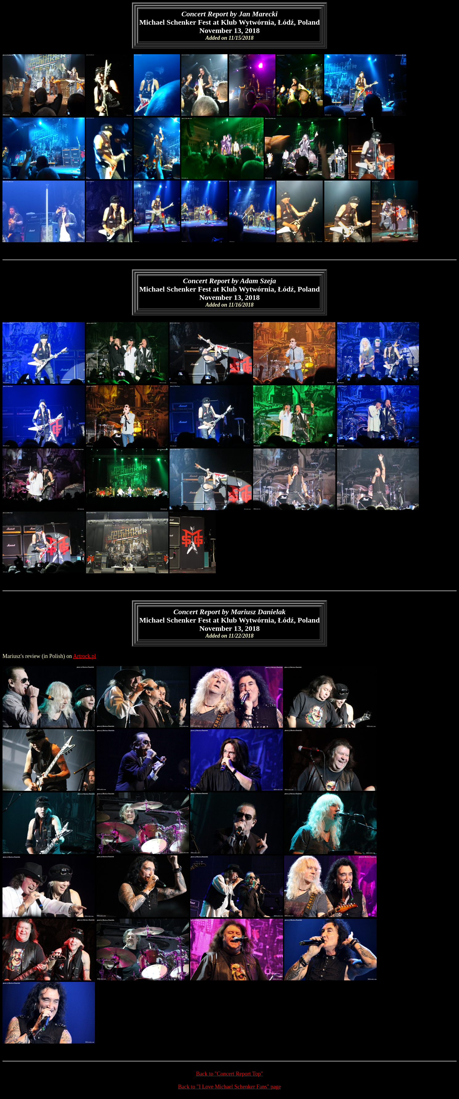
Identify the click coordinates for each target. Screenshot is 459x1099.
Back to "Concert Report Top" (229, 1074)
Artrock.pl (84, 656)
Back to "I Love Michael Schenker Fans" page (229, 1087)
